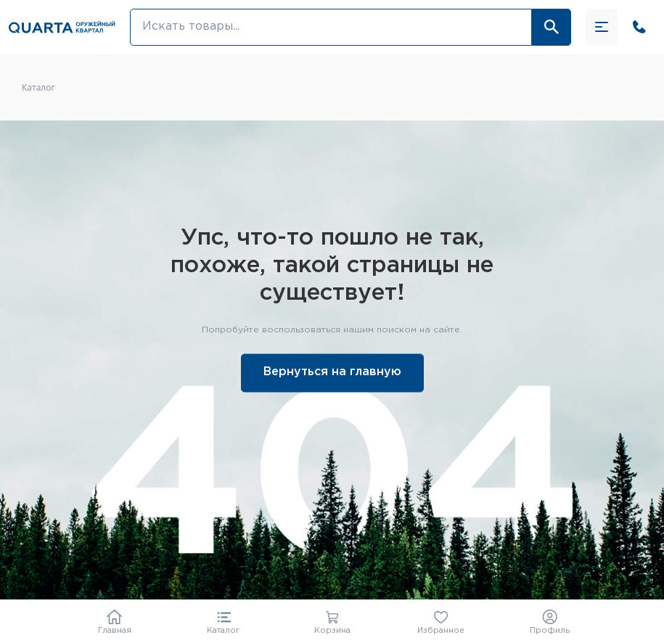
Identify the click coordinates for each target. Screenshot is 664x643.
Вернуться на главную (332, 372)
